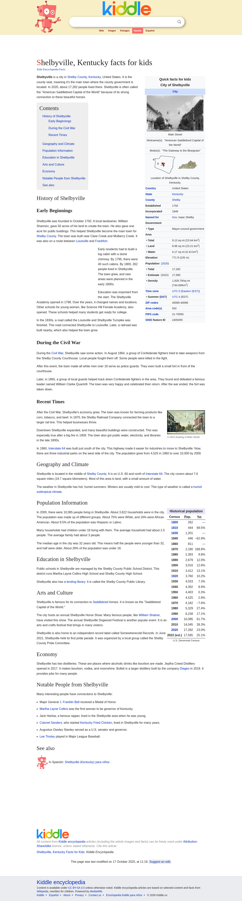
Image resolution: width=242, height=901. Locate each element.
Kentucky (177, 194)
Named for (152, 217)
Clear (171, 22)
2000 (174, 619)
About (66, 895)
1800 (174, 522)
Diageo (184, 668)
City (175, 91)
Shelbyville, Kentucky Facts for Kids (61, 852)
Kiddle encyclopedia (71, 841)
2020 (165, 263)
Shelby (176, 199)
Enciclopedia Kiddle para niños (124, 895)
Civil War (57, 353)
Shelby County (77, 77)
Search (179, 22)
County (150, 199)
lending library (76, 581)
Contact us (95, 895)
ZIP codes (151, 302)
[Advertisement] (121, 45)
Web (101, 30)
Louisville (82, 241)
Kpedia (137, 30)
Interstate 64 (56, 448)
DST (163, 296)
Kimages (125, 30)
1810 (174, 527)
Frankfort (101, 241)
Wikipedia (42, 891)
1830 (174, 533)
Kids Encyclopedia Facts (51, 69)
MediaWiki (96, 891)
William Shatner (149, 615)
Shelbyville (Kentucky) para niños (87, 762)
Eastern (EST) (190, 291)
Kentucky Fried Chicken (96, 722)
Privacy (79, 895)
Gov (174, 217)
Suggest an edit (159, 861)
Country (150, 188)
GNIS (148, 319)
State (148, 194)
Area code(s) (153, 308)
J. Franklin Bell (69, 702)
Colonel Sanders (51, 722)
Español (150, 30)
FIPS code (152, 314)
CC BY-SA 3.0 (76, 887)
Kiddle (40, 895)
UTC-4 (176, 296)
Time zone (152, 291)
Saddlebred (100, 602)
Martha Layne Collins (54, 708)
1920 (174, 576)
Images (112, 30)
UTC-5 (176, 291)
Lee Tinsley (47, 736)
